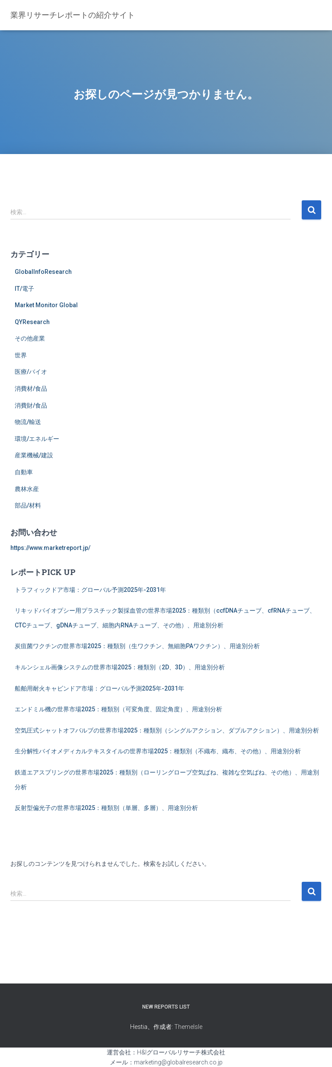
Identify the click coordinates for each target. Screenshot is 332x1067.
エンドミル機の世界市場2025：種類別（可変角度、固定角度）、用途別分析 (118, 709)
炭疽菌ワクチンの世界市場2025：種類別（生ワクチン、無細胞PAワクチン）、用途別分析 (137, 646)
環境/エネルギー (37, 438)
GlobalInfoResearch (43, 271)
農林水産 (27, 488)
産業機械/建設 (34, 455)
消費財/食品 (31, 405)
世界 (21, 355)
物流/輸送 (28, 421)
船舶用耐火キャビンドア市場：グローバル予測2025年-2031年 (99, 688)
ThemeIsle (188, 1026)
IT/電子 (24, 288)
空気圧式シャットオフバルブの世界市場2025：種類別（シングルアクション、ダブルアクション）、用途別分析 (167, 730)
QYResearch (32, 321)
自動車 (24, 472)
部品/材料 (28, 505)
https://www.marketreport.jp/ (50, 547)
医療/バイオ (31, 371)
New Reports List (166, 1007)
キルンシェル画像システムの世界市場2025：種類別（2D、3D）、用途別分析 (120, 667)
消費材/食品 (31, 388)
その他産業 (30, 338)
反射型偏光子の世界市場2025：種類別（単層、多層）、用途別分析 (106, 807)
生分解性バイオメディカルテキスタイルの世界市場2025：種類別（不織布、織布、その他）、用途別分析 (158, 751)
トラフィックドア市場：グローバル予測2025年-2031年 (90, 589)
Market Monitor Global (46, 305)
